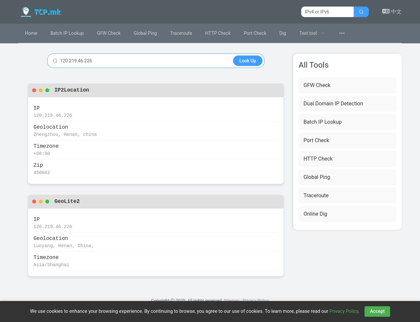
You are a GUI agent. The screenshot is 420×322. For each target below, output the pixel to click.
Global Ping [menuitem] (145, 33)
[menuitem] (312, 33)
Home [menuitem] (31, 33)
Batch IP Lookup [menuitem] (67, 33)
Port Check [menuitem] (255, 33)
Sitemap (232, 300)
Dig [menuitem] (283, 33)
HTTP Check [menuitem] (218, 33)
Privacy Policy (256, 300)
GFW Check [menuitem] (108, 33)
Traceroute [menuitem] (181, 33)
